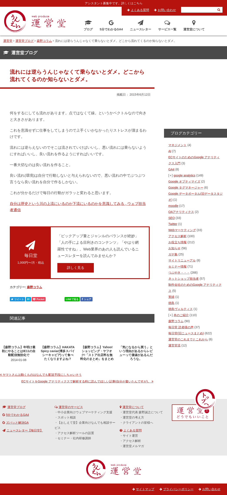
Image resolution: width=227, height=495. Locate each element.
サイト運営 (130, 435)
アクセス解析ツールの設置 (76, 433)
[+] (170, 175)
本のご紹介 (181, 315)
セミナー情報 (177, 266)
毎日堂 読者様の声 (181, 327)
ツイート (17, 299)
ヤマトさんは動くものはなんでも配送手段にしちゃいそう (42, 374)
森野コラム (34, 287)
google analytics (184, 175)
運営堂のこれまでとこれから (188, 339)
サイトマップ (145, 489)
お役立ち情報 (177, 242)
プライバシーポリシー (178, 489)
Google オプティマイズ (184, 181)
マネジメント (177, 145)
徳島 (171, 303)
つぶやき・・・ (179, 272)
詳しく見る (75, 268)
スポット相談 (67, 417)
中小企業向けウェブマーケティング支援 (85, 412)
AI (169, 151)
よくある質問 (140, 10)
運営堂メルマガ (133, 446)
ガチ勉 (172, 254)
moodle (173, 205)
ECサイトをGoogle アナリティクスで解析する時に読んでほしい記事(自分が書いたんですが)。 (86, 381)
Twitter (172, 224)
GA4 (171, 169)
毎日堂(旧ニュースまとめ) (186, 333)
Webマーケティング (182, 230)
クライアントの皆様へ (138, 422)
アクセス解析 (177, 236)
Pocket (38, 299)
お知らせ (174, 248)
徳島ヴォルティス (180, 309)
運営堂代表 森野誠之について (143, 412)
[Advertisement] (195, 95)
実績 (171, 297)
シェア (86, 299)
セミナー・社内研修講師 (74, 438)
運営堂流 (174, 345)
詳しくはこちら (131, 3)
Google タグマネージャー (185, 187)
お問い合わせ (167, 10)
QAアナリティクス (181, 212)
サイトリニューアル (182, 260)
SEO (171, 218)
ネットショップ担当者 (183, 278)
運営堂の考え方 (133, 417)
